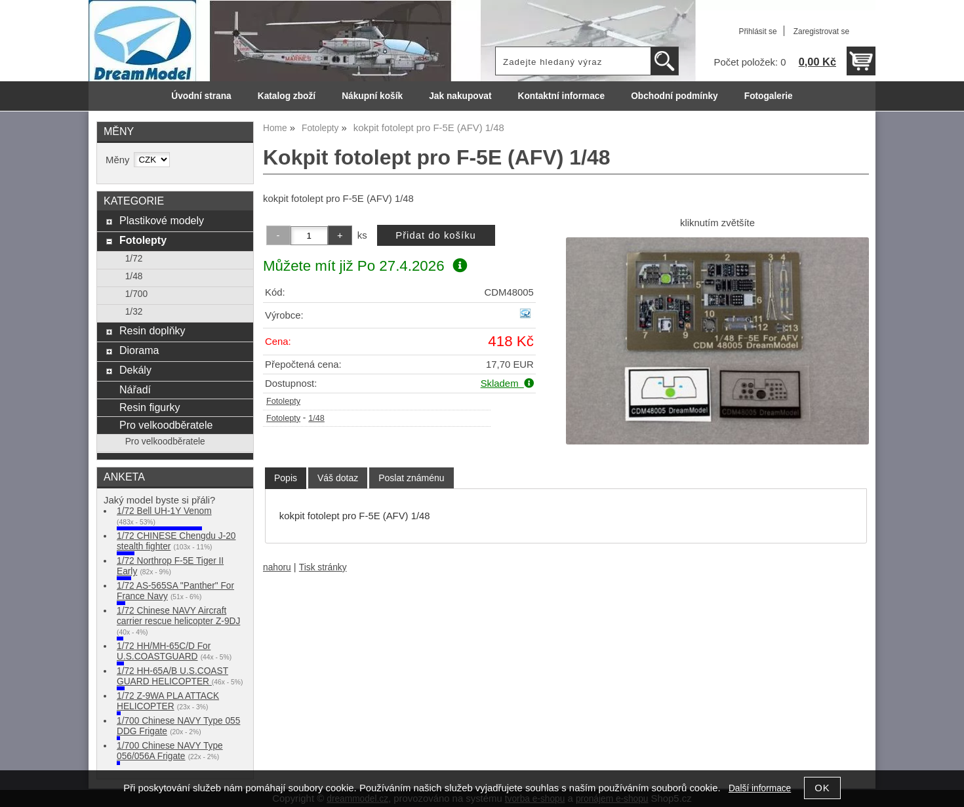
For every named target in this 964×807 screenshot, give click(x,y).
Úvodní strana (201, 96)
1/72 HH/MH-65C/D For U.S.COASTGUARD (164, 651)
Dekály (135, 370)
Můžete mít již (365, 266)
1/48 (316, 418)
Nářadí (135, 389)
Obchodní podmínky (674, 96)
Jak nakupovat (460, 96)
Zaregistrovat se (821, 31)
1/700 (136, 294)
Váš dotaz (337, 478)
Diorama (139, 350)
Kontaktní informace (561, 96)
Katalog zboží (286, 96)
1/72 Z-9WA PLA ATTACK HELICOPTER (168, 701)
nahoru (277, 567)
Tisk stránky (323, 567)
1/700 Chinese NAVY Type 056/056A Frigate (170, 751)
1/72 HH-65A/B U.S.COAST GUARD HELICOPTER (172, 676)
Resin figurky (149, 407)
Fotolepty (283, 401)
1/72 (134, 259)
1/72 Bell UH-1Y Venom (164, 511)
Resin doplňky (152, 330)
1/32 (134, 312)
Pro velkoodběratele (165, 425)
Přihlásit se (757, 31)
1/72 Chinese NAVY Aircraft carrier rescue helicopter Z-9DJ (178, 616)
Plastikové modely (161, 220)
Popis (285, 478)
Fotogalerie (768, 96)
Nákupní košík (372, 96)
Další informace (760, 788)
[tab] (285, 478)
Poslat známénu (411, 478)
